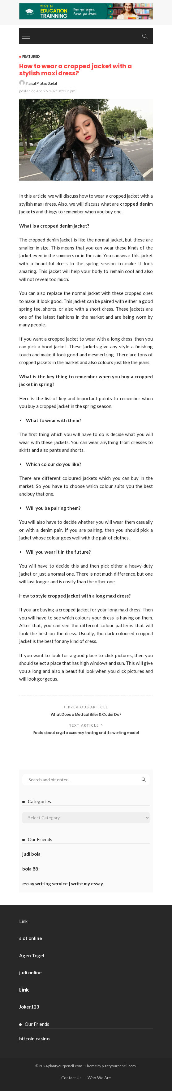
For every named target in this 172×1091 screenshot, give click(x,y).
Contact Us (71, 1077)
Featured (31, 56)
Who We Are (99, 1077)
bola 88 (30, 868)
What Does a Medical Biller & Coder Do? (86, 714)
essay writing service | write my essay (62, 883)
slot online (30, 938)
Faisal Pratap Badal (41, 83)
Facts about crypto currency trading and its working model (86, 732)
